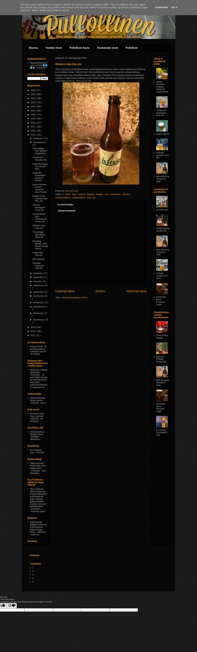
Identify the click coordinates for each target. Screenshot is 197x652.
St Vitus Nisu (162, 209)
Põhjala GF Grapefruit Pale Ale (161, 113)
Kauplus (91, 194)
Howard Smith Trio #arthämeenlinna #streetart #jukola (38, 349)
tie (94, 197)
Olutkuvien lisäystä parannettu (38, 371)
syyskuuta (38, 277)
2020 (33, 114)
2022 (33, 106)
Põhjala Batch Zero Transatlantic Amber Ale (39, 218)
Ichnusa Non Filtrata (162, 336)
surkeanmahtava (63, 197)
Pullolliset (132, 47)
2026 (33, 90)
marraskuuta (39, 142)
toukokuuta (38, 296)
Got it (174, 7)
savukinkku (115, 194)
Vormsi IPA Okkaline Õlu (39, 158)
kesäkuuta (38, 292)
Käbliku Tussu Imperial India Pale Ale (39, 198)
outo (107, 194)
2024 (33, 98)
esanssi (82, 194)
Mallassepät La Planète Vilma (37, 433)
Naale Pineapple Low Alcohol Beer (40, 166)
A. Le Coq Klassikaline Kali (161, 432)
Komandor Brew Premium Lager (161, 301)
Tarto (89, 197)
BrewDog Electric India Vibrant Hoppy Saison (40, 245)
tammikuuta (38, 319)
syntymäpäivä (79, 197)
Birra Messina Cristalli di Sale (162, 178)
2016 (33, 130)
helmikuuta (38, 313)
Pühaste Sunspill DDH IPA (162, 155)
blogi (74, 194)
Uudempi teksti (65, 291)
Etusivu (33, 47)
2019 (33, 118)
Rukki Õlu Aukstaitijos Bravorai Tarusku (38, 177)
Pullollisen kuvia (80, 47)
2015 (33, 135)
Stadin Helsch (162, 134)
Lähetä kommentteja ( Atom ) (74, 297)
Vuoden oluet (54, 47)
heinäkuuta (38, 285)
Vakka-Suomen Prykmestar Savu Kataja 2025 (38, 465)
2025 (33, 94)
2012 (33, 335)
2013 (33, 331)
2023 (33, 102)
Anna (68, 194)
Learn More (161, 7)
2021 (33, 110)
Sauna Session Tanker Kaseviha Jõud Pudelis (39, 188)
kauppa (99, 194)
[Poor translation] (12, 605)
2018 (33, 122)
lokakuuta (38, 273)
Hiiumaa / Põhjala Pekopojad (161, 359)
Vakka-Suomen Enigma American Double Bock (162, 87)
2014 (33, 327)
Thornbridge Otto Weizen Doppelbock (39, 151)
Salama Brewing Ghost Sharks (37, 399)
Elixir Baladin (38, 259)
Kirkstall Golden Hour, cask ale (37, 414)
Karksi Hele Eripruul (37, 253)
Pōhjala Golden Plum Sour (162, 275)
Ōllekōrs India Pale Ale (38, 226)
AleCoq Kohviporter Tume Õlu (38, 207)
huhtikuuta (38, 302)
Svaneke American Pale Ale (38, 265)
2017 (33, 126)
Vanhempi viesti (136, 291)
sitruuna (126, 194)
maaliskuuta (39, 306)
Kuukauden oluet (107, 47)
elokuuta (37, 281)
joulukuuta (38, 138)
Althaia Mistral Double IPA (162, 229)
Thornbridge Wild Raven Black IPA (38, 234)
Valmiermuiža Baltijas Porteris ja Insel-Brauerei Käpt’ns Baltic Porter (38, 527)
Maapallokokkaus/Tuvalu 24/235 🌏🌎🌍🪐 (39, 65)
